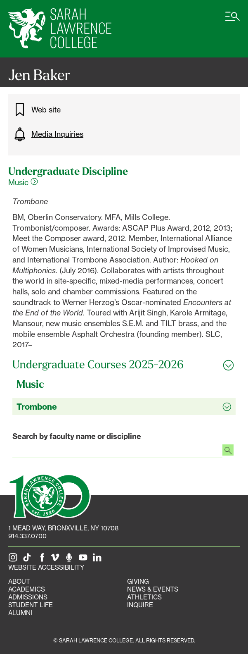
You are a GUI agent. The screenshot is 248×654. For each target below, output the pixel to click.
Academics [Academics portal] (26, 589)
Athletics (144, 597)
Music (23, 182)
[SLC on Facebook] (42, 559)
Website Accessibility (46, 567)
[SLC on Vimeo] (56, 559)
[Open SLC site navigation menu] (232, 20)
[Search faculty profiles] (228, 451)
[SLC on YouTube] (84, 559)
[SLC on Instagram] (14, 559)
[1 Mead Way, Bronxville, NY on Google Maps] (63, 528)
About (19, 581)
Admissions (27, 597)
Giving (138, 581)
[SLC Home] (59, 28)
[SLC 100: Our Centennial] (49, 495)
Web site (36, 109)
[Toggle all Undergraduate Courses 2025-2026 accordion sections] (124, 364)
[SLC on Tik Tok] (28, 559)
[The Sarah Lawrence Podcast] (70, 559)
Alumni (20, 613)
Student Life (30, 605)
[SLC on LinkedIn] (98, 559)
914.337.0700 (27, 536)
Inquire (140, 605)
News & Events (152, 589)
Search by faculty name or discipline (76, 436)
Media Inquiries (47, 134)
